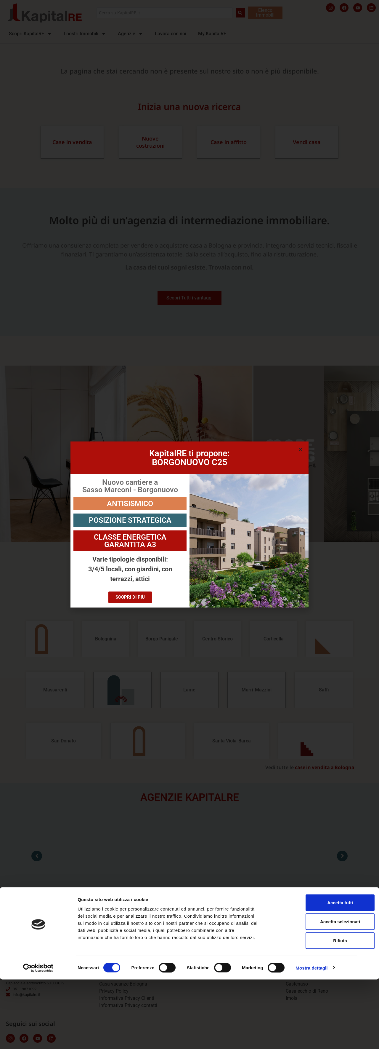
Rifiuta (315, 1010)
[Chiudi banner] (370, 966)
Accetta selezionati (314, 991)
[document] (189, 524)
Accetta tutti (314, 972)
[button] (300, 449)
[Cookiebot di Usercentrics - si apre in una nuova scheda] (38, 1037)
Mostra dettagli (311, 1037)
